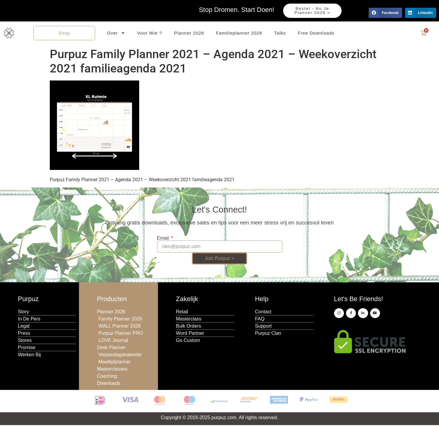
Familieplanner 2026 (239, 33)
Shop (64, 33)
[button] (385, 13)
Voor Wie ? (149, 33)
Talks (280, 33)
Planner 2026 (189, 33)
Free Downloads (316, 33)
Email (163, 238)
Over (116, 33)
